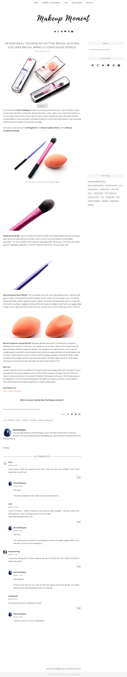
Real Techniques (46, 420)
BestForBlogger (76, 674)
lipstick (91, 205)
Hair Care (114, 189)
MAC (102, 197)
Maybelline (110, 197)
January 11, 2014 (18, 575)
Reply (78, 477)
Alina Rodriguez (19, 483)
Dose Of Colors (111, 185)
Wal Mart (18, 391)
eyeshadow (114, 201)
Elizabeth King (14, 551)
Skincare (105, 201)
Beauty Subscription (95, 185)
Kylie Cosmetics (110, 193)
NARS (118, 197)
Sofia (10, 462)
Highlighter (98, 193)
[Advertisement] (105, 87)
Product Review (29, 420)
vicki (10, 504)
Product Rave (14, 420)
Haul (90, 193)
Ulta (5, 391)
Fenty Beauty (93, 189)
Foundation (104, 189)
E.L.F (120, 185)
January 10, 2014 (13, 465)
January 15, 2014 (13, 599)
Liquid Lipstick (93, 197)
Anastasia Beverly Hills (96, 182)
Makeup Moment (59, 674)
